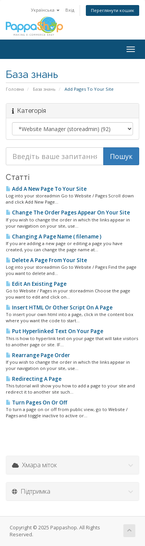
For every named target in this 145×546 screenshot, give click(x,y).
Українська (45, 10)
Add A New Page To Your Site (46, 188)
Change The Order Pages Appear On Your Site (68, 212)
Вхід (69, 10)
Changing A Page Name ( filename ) (53, 236)
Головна (15, 89)
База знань (44, 89)
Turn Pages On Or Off (36, 402)
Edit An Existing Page (36, 283)
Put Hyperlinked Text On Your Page (54, 331)
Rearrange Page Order (38, 355)
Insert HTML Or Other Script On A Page (59, 307)
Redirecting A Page (33, 378)
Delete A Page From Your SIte (46, 260)
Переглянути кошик (112, 10)
